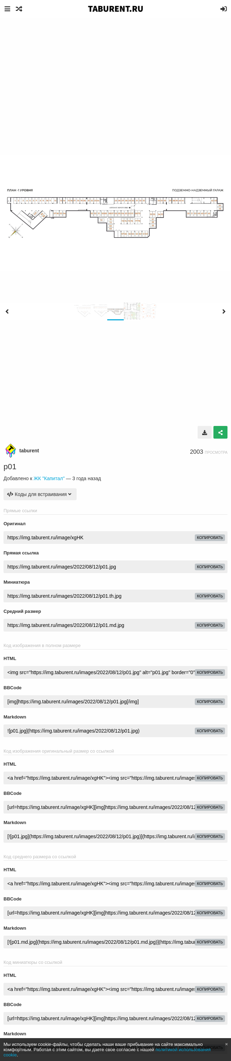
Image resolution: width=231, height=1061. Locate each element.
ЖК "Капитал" (48, 478)
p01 (10, 466)
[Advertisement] (115, 70)
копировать (210, 537)
